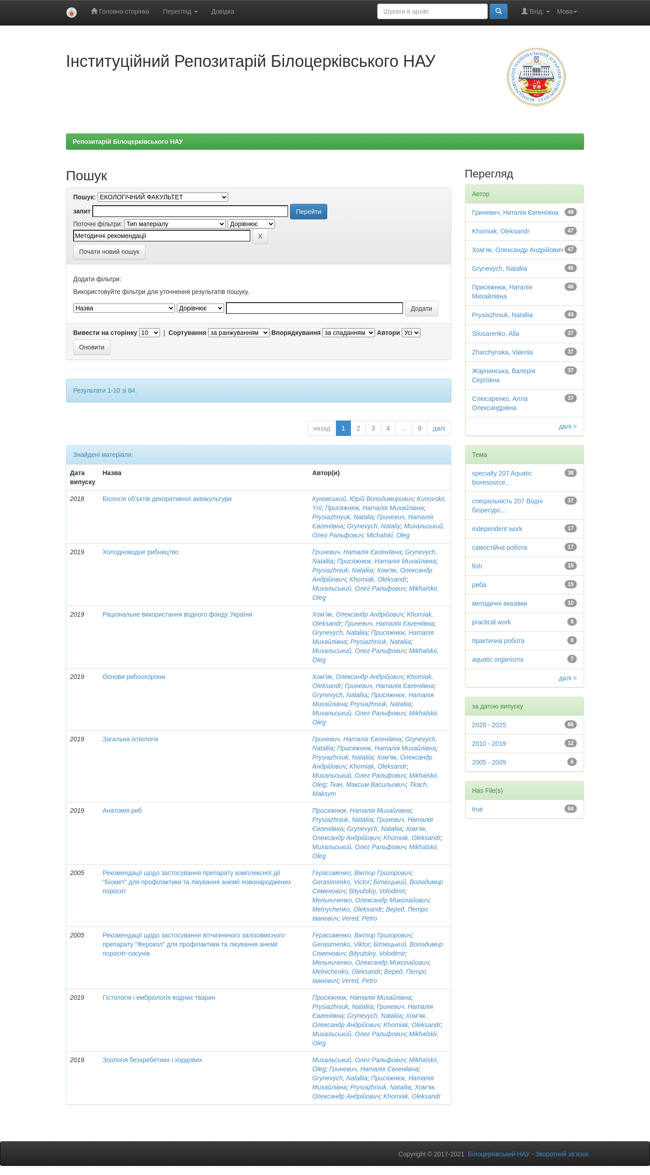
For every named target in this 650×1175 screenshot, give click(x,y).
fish (477, 566)
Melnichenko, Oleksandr (346, 971)
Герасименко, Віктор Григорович (361, 872)
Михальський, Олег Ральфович (358, 588)
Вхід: (535, 11)
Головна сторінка (120, 11)
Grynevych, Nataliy (373, 526)
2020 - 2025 (489, 725)
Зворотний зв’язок (562, 1154)
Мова (567, 11)
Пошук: (84, 197)
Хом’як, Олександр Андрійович (357, 614)
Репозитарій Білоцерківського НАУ (128, 141)
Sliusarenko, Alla (496, 333)
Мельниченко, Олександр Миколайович (370, 900)
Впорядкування (296, 332)
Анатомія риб (122, 810)
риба (479, 584)
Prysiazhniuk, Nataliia (342, 570)
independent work (497, 528)
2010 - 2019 (489, 743)
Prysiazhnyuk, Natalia (343, 517)
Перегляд (180, 11)
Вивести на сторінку (105, 332)
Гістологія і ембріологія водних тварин (159, 997)
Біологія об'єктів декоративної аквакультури (167, 498)
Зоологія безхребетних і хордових (152, 1060)
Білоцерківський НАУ (499, 1154)
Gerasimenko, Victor (341, 882)
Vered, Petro (359, 918)
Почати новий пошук (109, 251)
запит (81, 211)
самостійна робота (499, 547)
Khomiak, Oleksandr (377, 579)
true (477, 809)
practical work (491, 622)
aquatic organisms (498, 659)
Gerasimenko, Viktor (341, 944)
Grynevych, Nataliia (339, 632)
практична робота (498, 640)
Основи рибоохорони (134, 676)
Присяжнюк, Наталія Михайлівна (374, 508)
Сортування (187, 332)
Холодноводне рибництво (141, 552)
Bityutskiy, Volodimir (377, 891)
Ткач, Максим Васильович (367, 784)
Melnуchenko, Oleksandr (347, 909)
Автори (388, 332)
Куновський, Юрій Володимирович (362, 498)
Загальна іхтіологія (131, 739)
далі (439, 428)
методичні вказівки (499, 603)
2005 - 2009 (489, 762)
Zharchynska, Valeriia (502, 352)
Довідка (222, 11)
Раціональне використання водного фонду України (177, 614)
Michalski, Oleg (388, 535)
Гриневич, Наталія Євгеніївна (356, 552)
